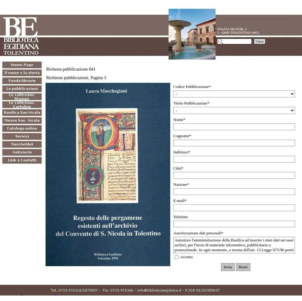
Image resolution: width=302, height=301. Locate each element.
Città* (178, 168)
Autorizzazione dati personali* (198, 233)
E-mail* (179, 200)
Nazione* (181, 184)
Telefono (180, 217)
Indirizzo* (181, 152)
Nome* (179, 119)
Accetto (186, 257)
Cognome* (182, 136)
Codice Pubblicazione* (192, 86)
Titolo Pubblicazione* (191, 103)
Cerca (259, 41)
